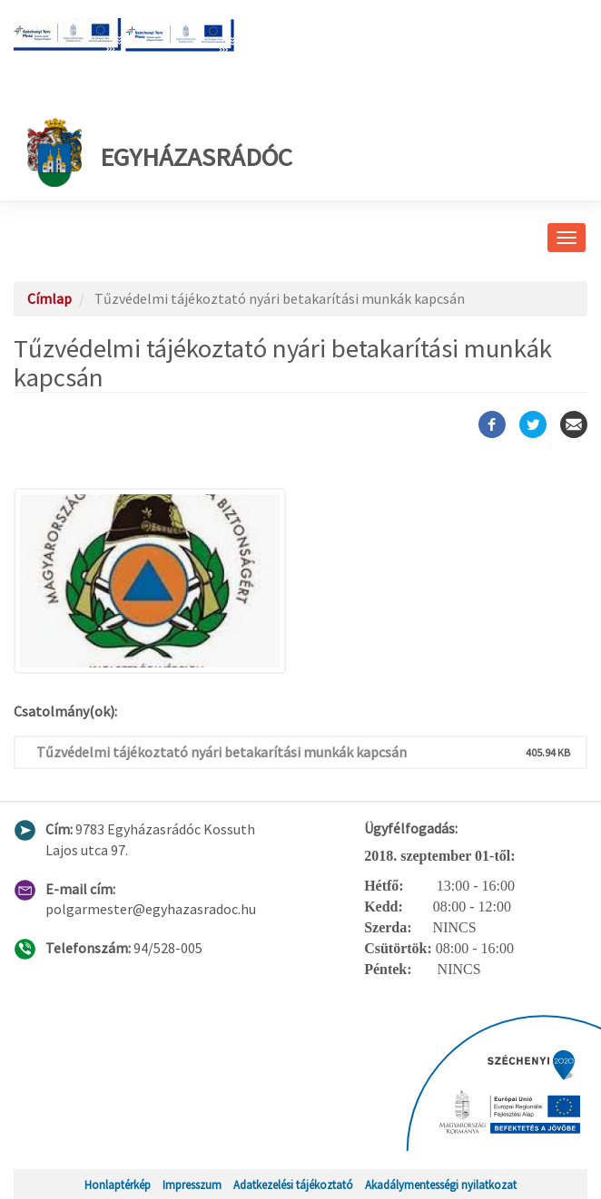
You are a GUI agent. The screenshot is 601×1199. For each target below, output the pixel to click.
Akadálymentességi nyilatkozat (441, 1184)
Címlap (49, 298)
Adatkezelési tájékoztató (293, 1184)
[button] (300, 581)
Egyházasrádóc (159, 152)
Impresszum (192, 1184)
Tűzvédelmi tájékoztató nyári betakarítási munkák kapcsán (221, 752)
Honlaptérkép (117, 1184)
